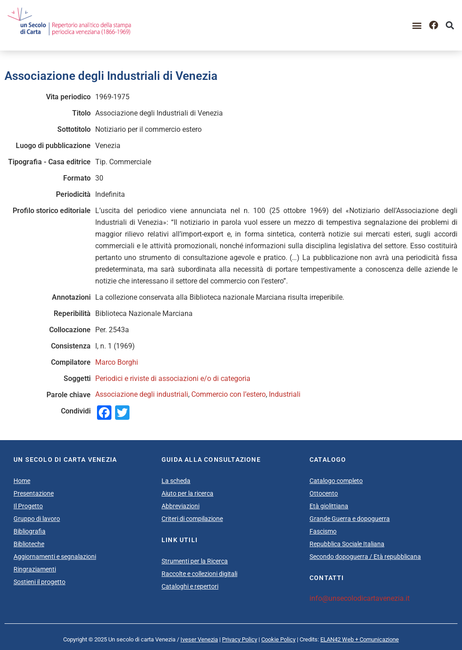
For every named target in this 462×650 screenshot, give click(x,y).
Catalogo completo (336, 480)
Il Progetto (28, 506)
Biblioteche (29, 544)
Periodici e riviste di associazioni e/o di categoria (172, 378)
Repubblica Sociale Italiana (347, 544)
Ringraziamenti (35, 569)
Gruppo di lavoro (37, 518)
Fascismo (323, 531)
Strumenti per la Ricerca (195, 561)
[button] (417, 25)
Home (22, 480)
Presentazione (34, 493)
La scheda (176, 480)
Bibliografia (30, 531)
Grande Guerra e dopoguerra (350, 518)
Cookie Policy (278, 639)
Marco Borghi (116, 362)
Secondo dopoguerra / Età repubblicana (365, 556)
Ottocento (324, 493)
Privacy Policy (239, 639)
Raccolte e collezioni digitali (199, 573)
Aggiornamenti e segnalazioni (55, 556)
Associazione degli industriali (141, 394)
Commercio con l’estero (228, 394)
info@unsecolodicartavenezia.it (360, 598)
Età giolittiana (329, 506)
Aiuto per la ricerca (187, 493)
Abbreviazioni (180, 506)
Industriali (284, 394)
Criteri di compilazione (192, 518)
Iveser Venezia (199, 639)
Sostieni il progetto (39, 581)
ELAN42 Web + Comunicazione (359, 639)
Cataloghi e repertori (190, 586)
